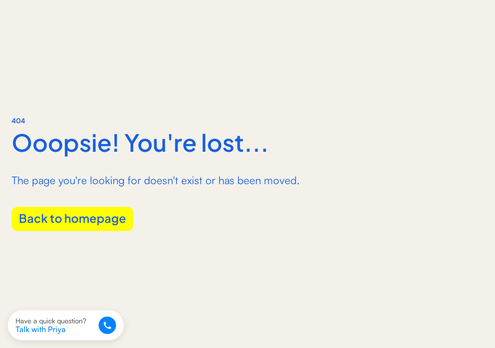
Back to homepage (72, 217)
